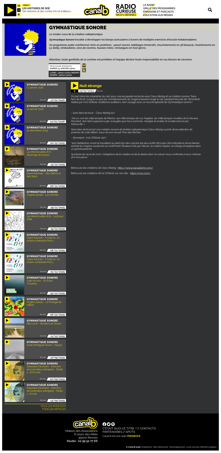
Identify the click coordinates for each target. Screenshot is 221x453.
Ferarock (133, 436)
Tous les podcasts (53, 406)
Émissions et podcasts (158, 11)
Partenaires (112, 431)
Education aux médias (158, 15)
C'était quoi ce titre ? (120, 428)
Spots (130, 431)
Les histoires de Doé (36, 8)
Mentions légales (208, 447)
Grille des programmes (159, 8)
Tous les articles (54, 409)
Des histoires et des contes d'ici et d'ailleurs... (47, 11)
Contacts (148, 428)
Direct (26, 5)
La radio (148, 5)
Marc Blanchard (160, 447)
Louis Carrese (192, 447)
